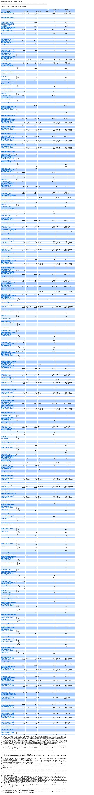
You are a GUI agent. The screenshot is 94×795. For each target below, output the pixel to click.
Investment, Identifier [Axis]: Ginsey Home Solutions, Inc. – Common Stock (8, 252)
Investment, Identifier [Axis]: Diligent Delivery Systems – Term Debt (7, 188)
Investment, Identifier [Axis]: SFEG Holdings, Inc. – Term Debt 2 (7, 482)
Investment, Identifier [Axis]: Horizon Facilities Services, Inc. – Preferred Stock (8, 272)
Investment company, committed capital (7, 158)
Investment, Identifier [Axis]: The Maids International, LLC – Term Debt (7, 505)
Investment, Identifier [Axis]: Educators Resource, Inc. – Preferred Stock (7, 218)
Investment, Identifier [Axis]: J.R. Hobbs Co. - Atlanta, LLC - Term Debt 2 (8, 309)
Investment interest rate (4, 62)
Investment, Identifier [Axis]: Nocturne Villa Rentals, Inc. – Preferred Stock (8, 385)
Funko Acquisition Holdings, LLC (6, 30)
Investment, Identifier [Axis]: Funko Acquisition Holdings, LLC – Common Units (8, 229)
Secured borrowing (4, 21)
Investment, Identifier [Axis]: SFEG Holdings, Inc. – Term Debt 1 (7, 475)
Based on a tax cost (4, 26)
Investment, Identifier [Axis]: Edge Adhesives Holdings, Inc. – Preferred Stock (8, 195)
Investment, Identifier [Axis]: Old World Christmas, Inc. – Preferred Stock (7, 401)
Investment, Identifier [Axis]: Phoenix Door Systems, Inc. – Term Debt (8, 460)
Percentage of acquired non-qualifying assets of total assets (8, 33)
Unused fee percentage (4, 438)
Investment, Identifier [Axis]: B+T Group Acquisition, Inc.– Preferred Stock (8, 97)
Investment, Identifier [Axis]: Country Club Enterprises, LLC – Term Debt (8, 161)
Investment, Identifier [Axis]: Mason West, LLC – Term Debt (8, 370)
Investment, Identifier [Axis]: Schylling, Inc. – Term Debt (8, 493)
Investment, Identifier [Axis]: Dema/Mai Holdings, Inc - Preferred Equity (7, 170)
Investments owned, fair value (6, 29)
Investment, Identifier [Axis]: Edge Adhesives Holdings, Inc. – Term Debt (7, 199)
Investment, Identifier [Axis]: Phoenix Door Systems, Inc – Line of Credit (8, 429)
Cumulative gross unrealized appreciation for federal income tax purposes (8, 25)
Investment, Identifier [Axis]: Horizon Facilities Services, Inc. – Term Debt (7, 276)
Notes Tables (37, 4)
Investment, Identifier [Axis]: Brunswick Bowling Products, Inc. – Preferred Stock (8, 115)
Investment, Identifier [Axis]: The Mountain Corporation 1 (8, 522)
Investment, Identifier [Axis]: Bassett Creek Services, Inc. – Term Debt (8, 107)
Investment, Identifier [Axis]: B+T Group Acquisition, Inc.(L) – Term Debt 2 (8, 88)
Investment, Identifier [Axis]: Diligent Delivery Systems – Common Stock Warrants (7, 183)
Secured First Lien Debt (5, 38)
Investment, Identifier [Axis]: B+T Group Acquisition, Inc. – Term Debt (8, 70)
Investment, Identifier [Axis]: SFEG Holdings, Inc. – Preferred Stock (7, 471)
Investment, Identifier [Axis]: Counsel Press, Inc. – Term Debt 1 (8, 138)
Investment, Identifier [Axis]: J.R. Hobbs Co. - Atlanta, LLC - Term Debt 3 (8, 321)
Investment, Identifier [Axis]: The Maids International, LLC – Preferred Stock (7, 500)
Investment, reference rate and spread (7, 109)
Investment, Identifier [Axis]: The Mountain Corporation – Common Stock (8, 552)
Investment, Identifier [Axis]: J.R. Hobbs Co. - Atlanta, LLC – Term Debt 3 (8, 353)
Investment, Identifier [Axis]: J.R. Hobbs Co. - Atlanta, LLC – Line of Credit (8, 333)
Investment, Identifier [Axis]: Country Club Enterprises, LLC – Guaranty (8, 156)
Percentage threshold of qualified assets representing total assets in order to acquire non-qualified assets (8, 18)
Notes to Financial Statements (19, 4)
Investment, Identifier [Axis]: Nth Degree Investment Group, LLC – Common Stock (8, 396)
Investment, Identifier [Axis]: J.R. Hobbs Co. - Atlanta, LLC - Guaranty (8, 296)
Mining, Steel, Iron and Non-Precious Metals (8, 27)
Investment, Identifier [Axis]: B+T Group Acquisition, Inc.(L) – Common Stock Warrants (8, 82)
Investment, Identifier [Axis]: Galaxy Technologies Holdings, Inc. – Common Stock (8, 234)
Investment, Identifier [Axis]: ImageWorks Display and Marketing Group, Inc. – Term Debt (8, 288)
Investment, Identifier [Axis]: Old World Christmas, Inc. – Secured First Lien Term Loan (8, 405)
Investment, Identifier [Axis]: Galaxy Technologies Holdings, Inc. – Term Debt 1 (8, 238)
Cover (2, 4)
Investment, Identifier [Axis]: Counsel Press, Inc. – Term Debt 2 (8, 145)
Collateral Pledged (4, 34)
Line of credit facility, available (6, 59)
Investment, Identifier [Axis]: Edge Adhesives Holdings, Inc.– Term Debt (7, 208)
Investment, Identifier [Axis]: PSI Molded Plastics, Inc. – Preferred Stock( (8, 418)
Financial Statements (9, 4)
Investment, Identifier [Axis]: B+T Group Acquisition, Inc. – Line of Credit (8, 57)
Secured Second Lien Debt (5, 41)
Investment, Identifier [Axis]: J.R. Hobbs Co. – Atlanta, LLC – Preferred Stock (8, 362)
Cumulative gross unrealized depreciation (7, 23)
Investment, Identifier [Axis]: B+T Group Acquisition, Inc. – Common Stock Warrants (8, 52)
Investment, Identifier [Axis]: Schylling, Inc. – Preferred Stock (8, 489)
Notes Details (43, 4)
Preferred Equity (4, 44)
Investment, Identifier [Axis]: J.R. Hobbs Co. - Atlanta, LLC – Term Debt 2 (8, 344)
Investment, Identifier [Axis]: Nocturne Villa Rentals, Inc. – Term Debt (8, 389)
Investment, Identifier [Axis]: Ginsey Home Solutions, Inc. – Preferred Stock (8, 256)
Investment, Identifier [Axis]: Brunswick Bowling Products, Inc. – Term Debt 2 (8, 127)
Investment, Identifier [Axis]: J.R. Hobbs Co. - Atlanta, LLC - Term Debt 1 (8, 302)
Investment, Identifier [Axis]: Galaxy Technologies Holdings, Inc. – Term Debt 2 (8, 245)
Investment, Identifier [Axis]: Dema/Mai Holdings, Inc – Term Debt (7, 174)
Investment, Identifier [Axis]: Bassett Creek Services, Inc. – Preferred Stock (8, 102)
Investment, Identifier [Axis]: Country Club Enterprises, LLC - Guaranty (8, 151)
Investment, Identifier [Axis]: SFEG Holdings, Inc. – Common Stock (7, 467)
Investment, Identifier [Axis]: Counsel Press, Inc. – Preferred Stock (8, 133)
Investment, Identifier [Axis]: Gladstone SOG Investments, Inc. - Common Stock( (8, 268)
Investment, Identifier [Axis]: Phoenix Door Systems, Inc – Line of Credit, (8, 442)
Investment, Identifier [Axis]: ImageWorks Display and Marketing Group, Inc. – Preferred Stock (8, 283)
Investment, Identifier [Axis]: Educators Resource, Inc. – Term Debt (7, 222)
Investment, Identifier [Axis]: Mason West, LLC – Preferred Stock (8, 366)
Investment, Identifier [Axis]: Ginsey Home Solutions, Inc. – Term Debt (8, 261)
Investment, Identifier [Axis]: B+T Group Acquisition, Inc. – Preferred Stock (8, 65)
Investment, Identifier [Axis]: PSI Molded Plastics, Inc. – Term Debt (8, 422)
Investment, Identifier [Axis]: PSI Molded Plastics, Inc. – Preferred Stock (8, 413)
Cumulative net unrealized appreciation (7, 22)
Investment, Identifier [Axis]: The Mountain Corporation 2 (8, 537)
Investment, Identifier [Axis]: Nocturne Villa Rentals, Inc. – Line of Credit (8, 377)
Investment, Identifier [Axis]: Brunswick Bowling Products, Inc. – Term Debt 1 (8, 120)
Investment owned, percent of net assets (7, 13)
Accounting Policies (30, 4)
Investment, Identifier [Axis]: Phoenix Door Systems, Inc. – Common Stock (8, 456)
